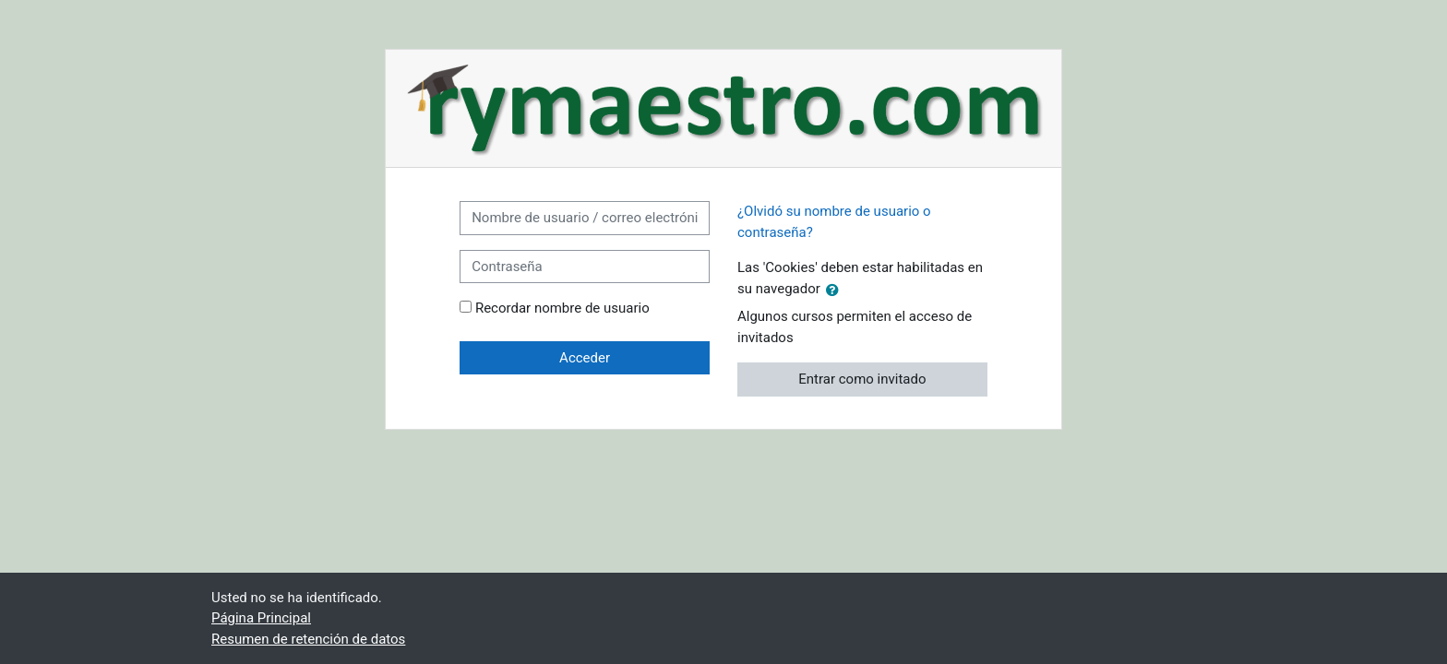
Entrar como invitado (862, 379)
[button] (836, 289)
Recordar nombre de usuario (562, 308)
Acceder (584, 358)
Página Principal (261, 618)
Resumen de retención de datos (308, 639)
